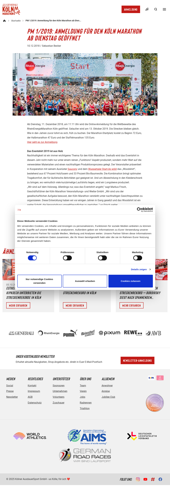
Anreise (106, 391)
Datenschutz (35, 402)
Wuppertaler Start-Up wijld (102, 169)
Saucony (72, 169)
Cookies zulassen (130, 281)
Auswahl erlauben (85, 281)
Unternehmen (60, 391)
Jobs (82, 396)
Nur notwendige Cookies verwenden (39, 281)
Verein (83, 391)
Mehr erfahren (18, 305)
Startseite (16, 20)
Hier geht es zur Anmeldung (42, 142)
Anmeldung (131, 9)
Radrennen (86, 402)
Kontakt (32, 385)
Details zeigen (139, 269)
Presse (10, 391)
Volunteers (58, 396)
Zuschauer (58, 402)
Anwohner (107, 385)
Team (83, 385)
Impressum (34, 391)
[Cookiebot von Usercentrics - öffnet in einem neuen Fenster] (139, 209)
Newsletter (12, 396)
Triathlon (85, 408)
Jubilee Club (108, 396)
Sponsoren (59, 385)
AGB (30, 396)
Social (9, 385)
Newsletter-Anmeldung (137, 360)
